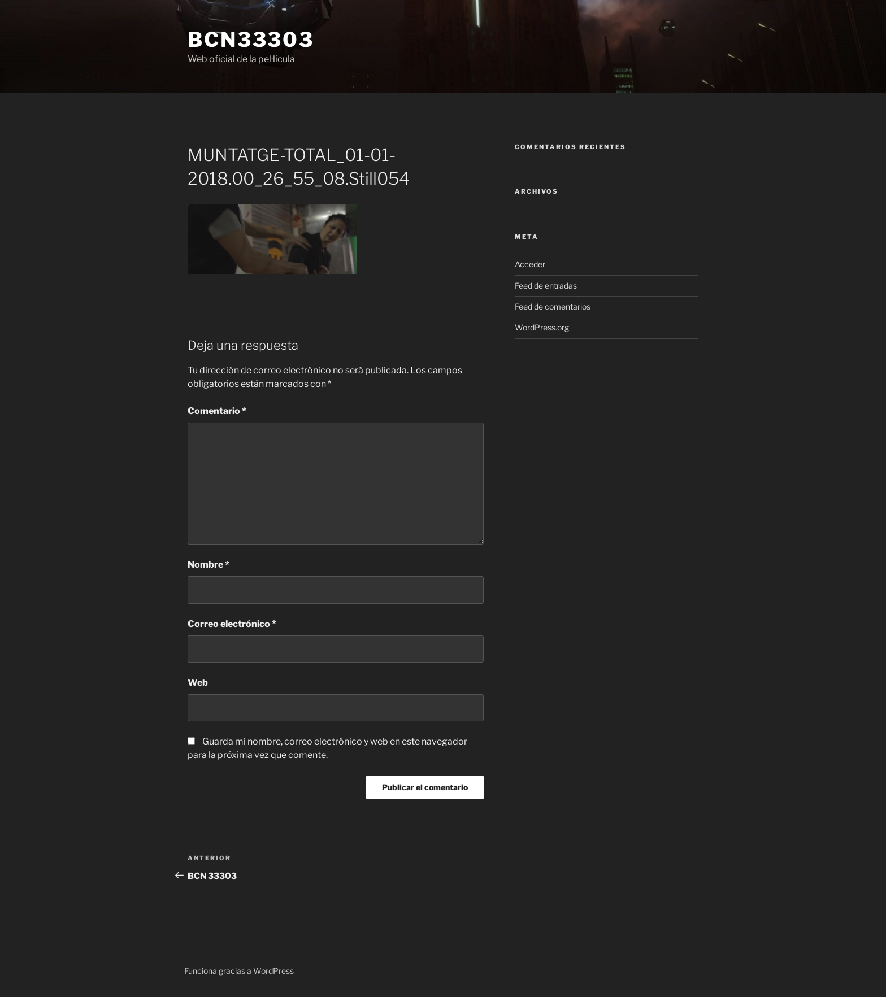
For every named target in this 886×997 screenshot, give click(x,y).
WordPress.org (542, 327)
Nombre (208, 564)
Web (198, 682)
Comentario (217, 411)
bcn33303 (251, 39)
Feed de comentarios (552, 306)
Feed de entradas (546, 285)
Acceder (530, 264)
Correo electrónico (232, 624)
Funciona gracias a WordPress (239, 971)
